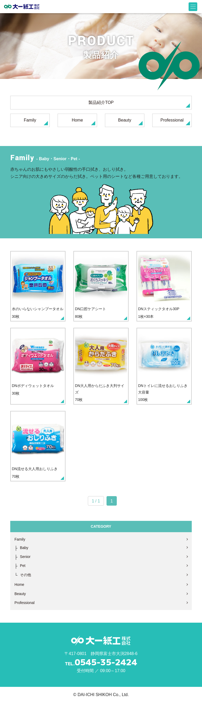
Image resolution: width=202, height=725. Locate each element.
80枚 (101, 290)
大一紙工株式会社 (21, 6)
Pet (23, 586)
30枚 (38, 290)
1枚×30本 (164, 290)
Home (83, 121)
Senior (26, 576)
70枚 (101, 375)
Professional (175, 121)
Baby (24, 567)
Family (36, 121)
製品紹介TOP (139, 104)
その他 (26, 595)
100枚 (164, 375)
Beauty (130, 121)
